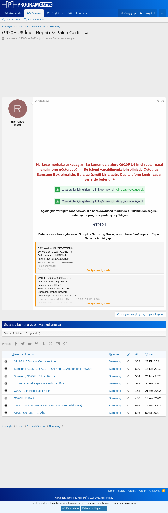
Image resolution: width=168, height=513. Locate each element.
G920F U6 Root (24, 398)
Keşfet (55, 13)
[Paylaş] (157, 101)
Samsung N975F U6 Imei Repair (35, 376)
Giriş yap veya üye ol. (130, 189)
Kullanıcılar (80, 13)
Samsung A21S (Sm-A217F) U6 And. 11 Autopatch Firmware (53, 368)
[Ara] (162, 13)
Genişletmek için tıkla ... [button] (99, 270)
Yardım (142, 490)
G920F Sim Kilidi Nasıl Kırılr (32, 390)
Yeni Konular (13, 19)
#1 (162, 101)
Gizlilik (132, 490)
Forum (36, 13)
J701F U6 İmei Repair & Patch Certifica (39, 383)
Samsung (115, 361)
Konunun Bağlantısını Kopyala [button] (59, 38)
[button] (62, 13)
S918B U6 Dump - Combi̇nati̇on (35, 361)
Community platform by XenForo (84, 498)
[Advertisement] (84, 69)
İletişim (111, 490)
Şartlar (121, 490)
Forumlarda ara (36, 19)
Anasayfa (15, 13)
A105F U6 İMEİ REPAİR (29, 412)
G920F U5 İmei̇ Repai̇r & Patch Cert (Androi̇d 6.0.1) (48, 405)
